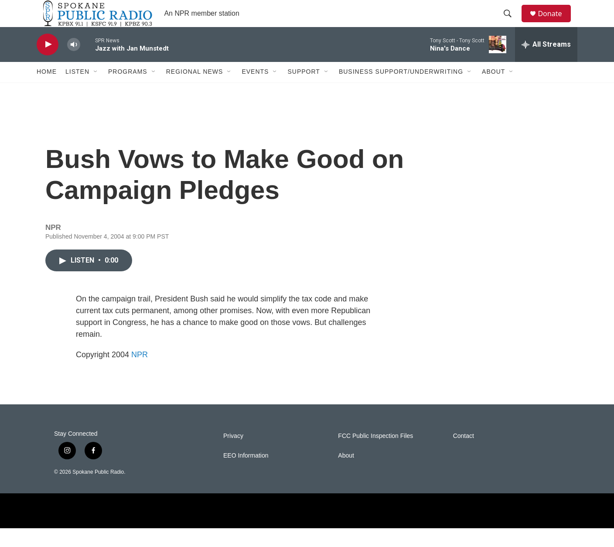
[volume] (73, 63)
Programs (127, 90)
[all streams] (546, 63)
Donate (555, 22)
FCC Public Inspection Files (375, 454)
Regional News (194, 90)
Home (47, 90)
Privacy (233, 454)
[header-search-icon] (511, 23)
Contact (463, 454)
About (493, 90)
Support (303, 90)
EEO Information (246, 474)
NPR (139, 373)
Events (255, 90)
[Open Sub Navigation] (95, 90)
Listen (77, 90)
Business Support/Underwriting (401, 90)
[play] (48, 63)
